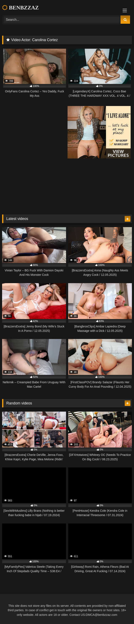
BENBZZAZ (20, 8)
